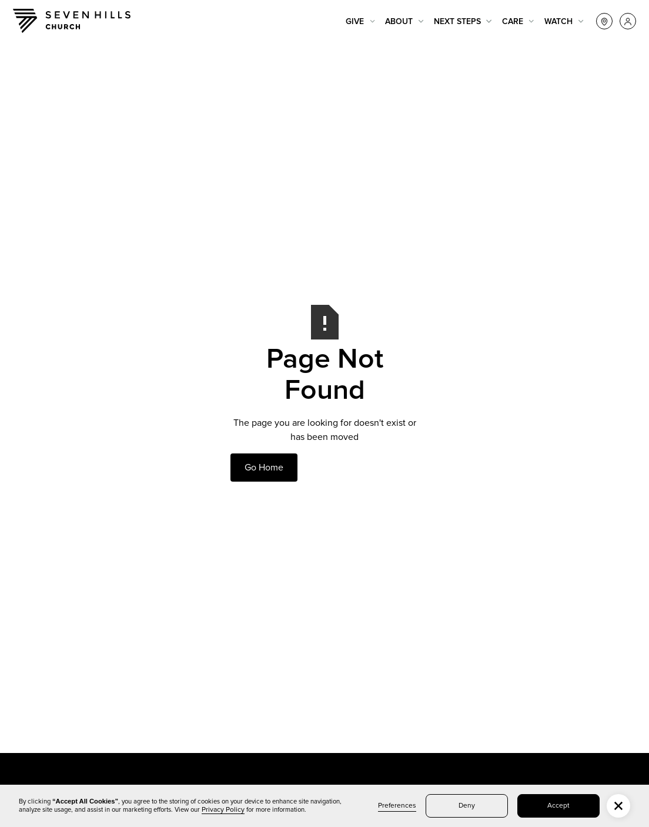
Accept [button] (558, 805)
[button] (360, 21)
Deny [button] (467, 805)
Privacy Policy (223, 809)
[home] (72, 21)
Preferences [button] (397, 805)
